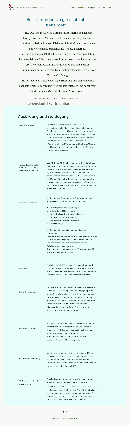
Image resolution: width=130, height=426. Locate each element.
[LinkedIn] (67, 412)
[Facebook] (63, 412)
